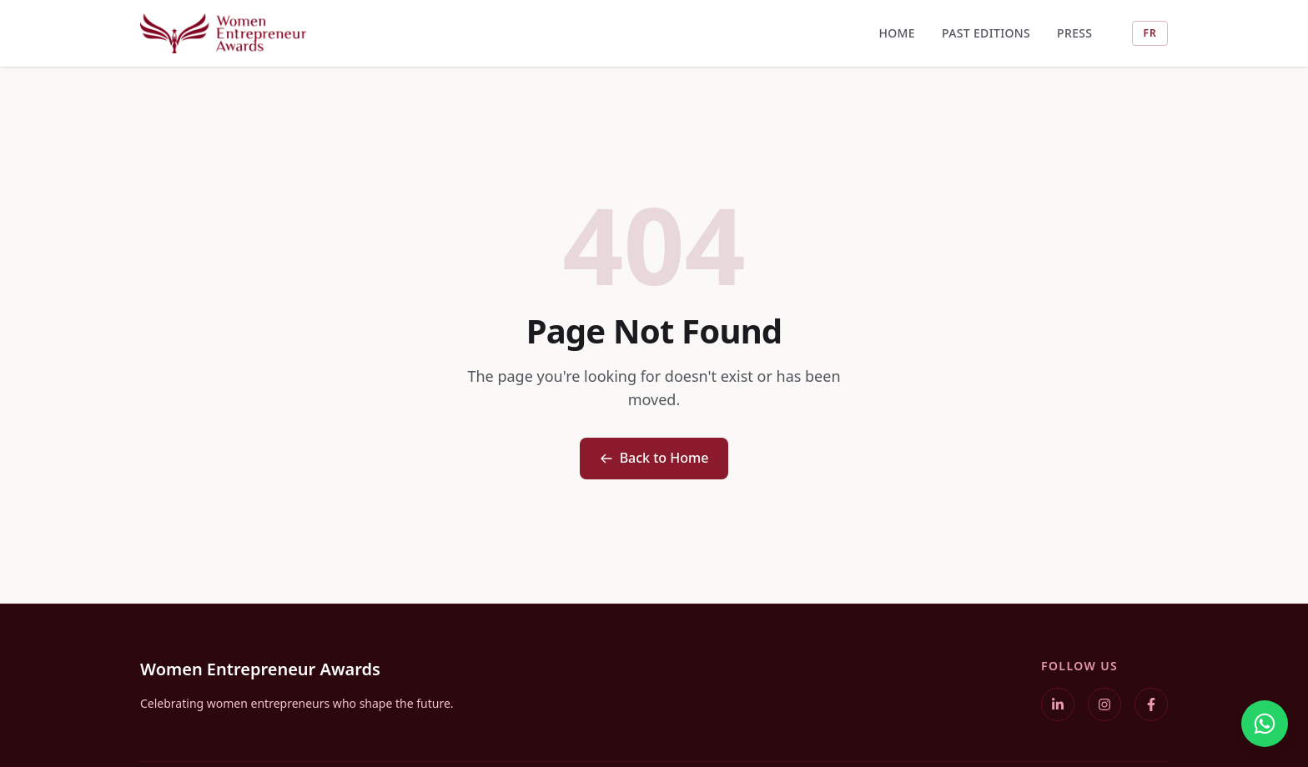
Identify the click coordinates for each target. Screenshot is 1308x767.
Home (896, 33)
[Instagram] (1104, 704)
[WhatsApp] (1264, 723)
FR (1150, 33)
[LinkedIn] (1057, 704)
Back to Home (654, 458)
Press (1074, 33)
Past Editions (986, 33)
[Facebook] (1151, 704)
